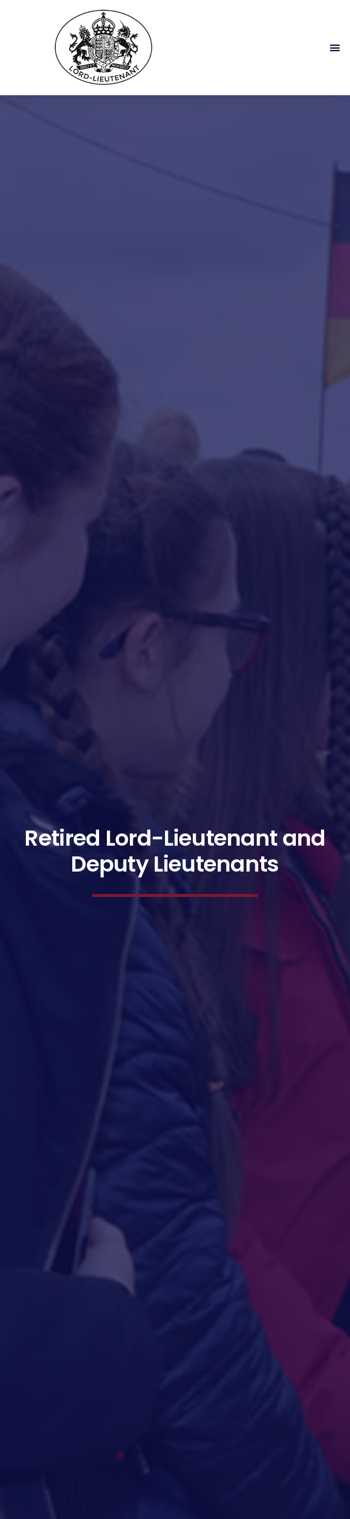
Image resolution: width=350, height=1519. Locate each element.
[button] (335, 48)
